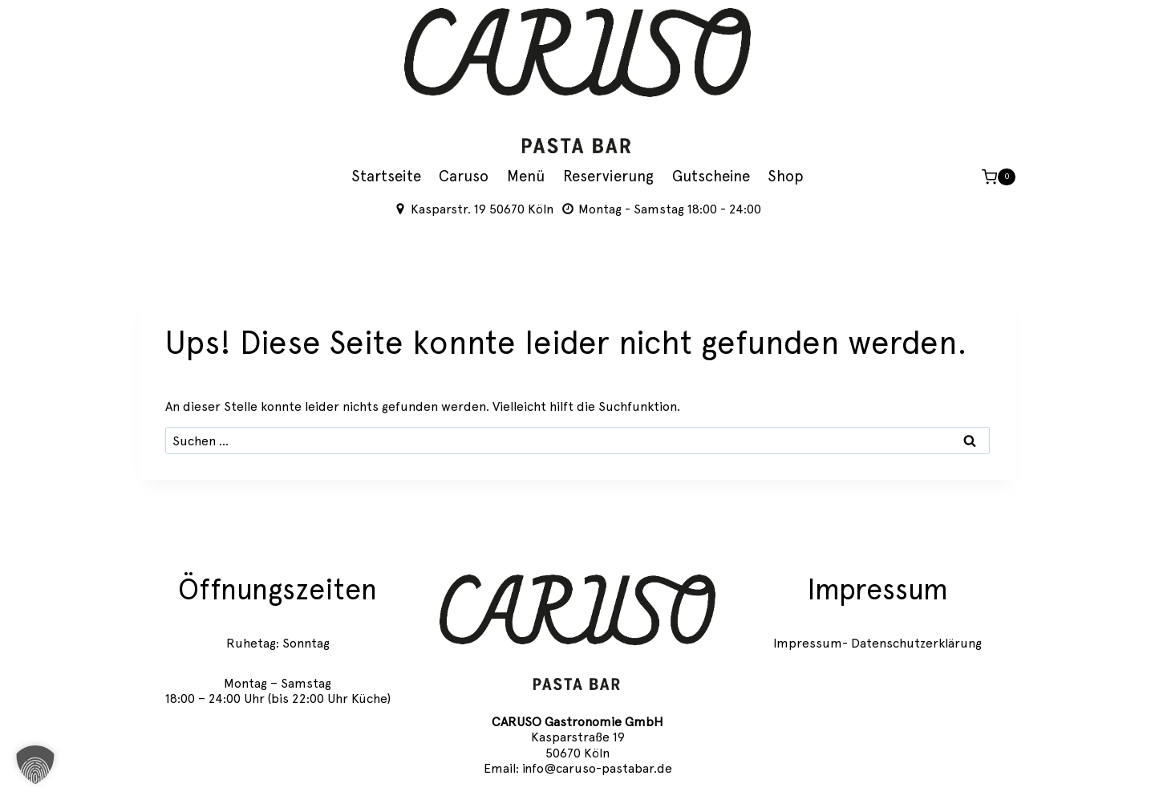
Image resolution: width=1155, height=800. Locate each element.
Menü (526, 176)
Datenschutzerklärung (916, 643)
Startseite (386, 176)
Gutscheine (711, 176)
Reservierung (608, 176)
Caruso (463, 176)
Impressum (807, 643)
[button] (35, 764)
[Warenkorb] (998, 177)
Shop (786, 176)
